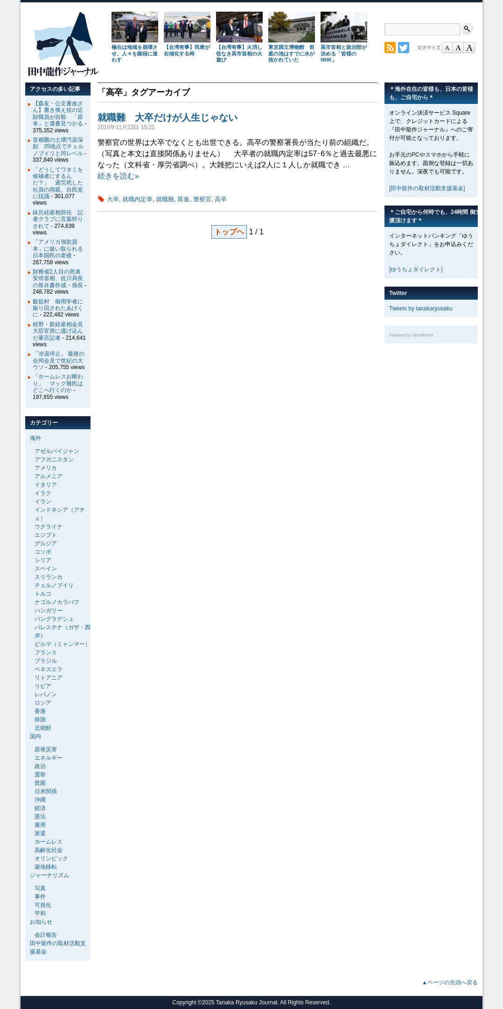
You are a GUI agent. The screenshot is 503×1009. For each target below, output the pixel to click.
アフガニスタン (54, 459)
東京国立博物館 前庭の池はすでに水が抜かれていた (291, 53)
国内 (35, 736)
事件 (40, 896)
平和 (40, 913)
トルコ (43, 593)
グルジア (46, 543)
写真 (40, 888)
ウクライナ (49, 526)
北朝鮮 (43, 728)
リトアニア (49, 677)
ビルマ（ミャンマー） (63, 644)
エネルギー (49, 758)
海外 (35, 438)
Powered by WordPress (411, 335)
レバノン (46, 694)
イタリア (46, 484)
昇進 (183, 199)
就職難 (165, 199)
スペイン (46, 568)
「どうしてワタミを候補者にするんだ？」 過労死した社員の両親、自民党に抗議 (58, 183)
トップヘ (229, 232)
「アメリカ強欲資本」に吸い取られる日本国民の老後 (58, 249)
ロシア (43, 703)
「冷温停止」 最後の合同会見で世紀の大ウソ (58, 360)
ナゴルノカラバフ (57, 602)
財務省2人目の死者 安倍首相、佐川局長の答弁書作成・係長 (59, 278)
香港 (40, 711)
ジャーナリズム (49, 875)
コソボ (43, 552)
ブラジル (46, 661)
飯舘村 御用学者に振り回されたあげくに (58, 308)
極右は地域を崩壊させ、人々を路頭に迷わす (135, 53)
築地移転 (46, 867)
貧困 (40, 783)
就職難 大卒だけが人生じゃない (168, 117)
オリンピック (51, 858)
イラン (43, 501)
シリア (43, 560)
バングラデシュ (54, 619)
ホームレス (49, 841)
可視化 (43, 905)
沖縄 (40, 799)
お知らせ (41, 922)
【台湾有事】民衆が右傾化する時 (187, 50)
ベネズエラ (49, 669)
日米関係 (46, 791)
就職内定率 (137, 199)
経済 (40, 808)
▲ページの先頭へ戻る (450, 982)
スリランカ (49, 577)
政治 (40, 766)
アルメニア (49, 476)
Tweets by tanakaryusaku (420, 308)
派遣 (40, 833)
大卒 (113, 199)
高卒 (221, 199)
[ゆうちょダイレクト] (416, 269)
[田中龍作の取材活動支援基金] (427, 188)
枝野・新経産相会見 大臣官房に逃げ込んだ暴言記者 (61, 331)
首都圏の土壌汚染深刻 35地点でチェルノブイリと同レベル (58, 147)
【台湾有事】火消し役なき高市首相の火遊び (239, 53)
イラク (43, 493)
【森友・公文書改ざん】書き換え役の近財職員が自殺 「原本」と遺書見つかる (58, 113)
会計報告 (46, 935)
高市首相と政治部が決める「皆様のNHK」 (344, 53)
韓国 (40, 719)
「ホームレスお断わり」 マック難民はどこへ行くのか (58, 383)
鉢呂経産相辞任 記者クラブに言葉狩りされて (58, 219)
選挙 (40, 774)
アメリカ (46, 468)
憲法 (40, 816)
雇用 (40, 825)
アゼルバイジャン (57, 451)
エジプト (46, 535)
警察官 (202, 199)
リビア (43, 686)
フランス (46, 652)
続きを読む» (118, 176)
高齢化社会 (49, 850)
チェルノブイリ (54, 585)
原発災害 (46, 749)
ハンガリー (49, 610)
